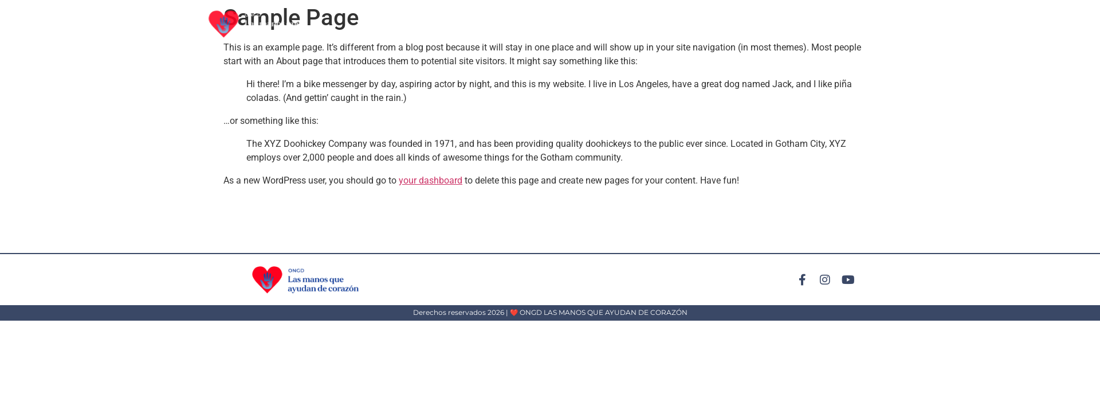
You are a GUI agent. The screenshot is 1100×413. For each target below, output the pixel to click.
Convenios (879, 24)
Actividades (690, 24)
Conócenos (814, 24)
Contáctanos (947, 24)
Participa (752, 24)
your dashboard (430, 180)
